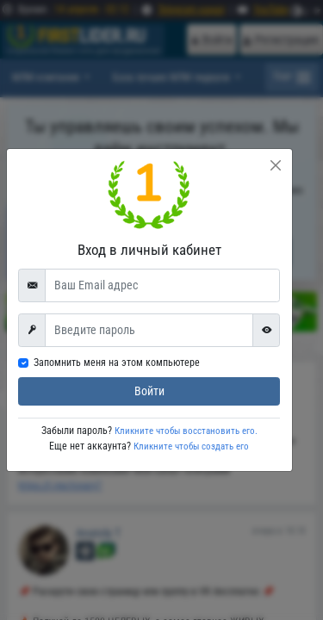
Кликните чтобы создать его (191, 446)
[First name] (149, 329)
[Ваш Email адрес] (162, 285)
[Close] (275, 165)
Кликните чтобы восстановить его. (185, 431)
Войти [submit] (149, 391)
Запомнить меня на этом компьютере (117, 362)
